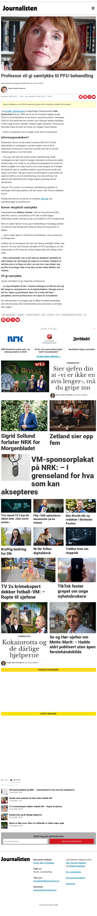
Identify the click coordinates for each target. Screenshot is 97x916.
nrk (43, 315)
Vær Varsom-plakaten (76, 863)
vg (85, 315)
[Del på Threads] (89, 97)
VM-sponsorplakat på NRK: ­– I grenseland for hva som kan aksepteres (41, 790)
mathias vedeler (33, 315)
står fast (44, 198)
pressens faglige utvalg (71, 315)
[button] (94, 328)
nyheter (50, 315)
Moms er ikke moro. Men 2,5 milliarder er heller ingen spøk (36, 823)
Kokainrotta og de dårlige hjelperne (25, 815)
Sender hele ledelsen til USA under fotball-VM (30, 798)
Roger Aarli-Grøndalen (43, 863)
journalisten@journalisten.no (46, 881)
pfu (57, 315)
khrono (21, 315)
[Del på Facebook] (81, 97)
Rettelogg (70, 883)
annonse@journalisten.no (44, 890)
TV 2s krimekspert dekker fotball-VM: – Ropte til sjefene (35, 806)
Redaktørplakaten (77, 866)
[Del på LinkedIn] (85, 97)
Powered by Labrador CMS (48, 905)
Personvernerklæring (75, 877)
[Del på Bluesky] (94, 97)
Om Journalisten (73, 872)
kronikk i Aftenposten (15, 111)
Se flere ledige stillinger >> (48, 356)
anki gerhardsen (8, 315)
